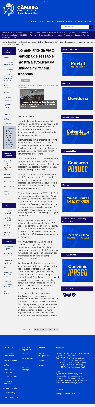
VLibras (71, 21)
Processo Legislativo (7, 153)
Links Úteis (7, 238)
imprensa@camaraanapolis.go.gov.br (69, 374)
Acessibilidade (51, 21)
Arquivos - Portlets (9, 37)
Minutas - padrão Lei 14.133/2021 (14, 35)
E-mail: (58, 371)
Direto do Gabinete (46, 35)
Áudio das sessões (10, 376)
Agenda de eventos (10, 388)
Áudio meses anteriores (8, 382)
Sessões (25, 353)
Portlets (33, 35)
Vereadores (19, 33)
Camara (55, 329)
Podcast (29, 33)
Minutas (65, 185)
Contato (62, 21)
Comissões (26, 363)
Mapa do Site (38, 21)
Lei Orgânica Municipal (27, 368)
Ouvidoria (82, 33)
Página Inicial (7, 33)
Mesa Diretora (27, 358)
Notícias (41, 42)
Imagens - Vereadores (64, 35)
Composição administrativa (8, 354)
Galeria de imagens (10, 392)
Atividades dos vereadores (8, 371)
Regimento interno (10, 360)
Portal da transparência (43, 354)
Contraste (80, 21)
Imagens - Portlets (82, 35)
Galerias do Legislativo (67, 33)
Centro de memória (10, 397)
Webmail (41, 365)
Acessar (90, 21)
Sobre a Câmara (30, 42)
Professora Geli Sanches (42, 329)
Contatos (52, 33)
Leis (5, 203)
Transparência (41, 33)
